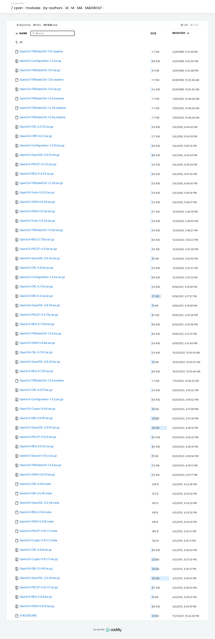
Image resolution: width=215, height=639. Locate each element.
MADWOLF (93, 8)
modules (33, 8)
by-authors (52, 8)
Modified (181, 33)
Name (23, 33)
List (184, 24)
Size (154, 33)
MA (79, 8)
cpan (18, 8)
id (66, 8)
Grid (194, 24)
